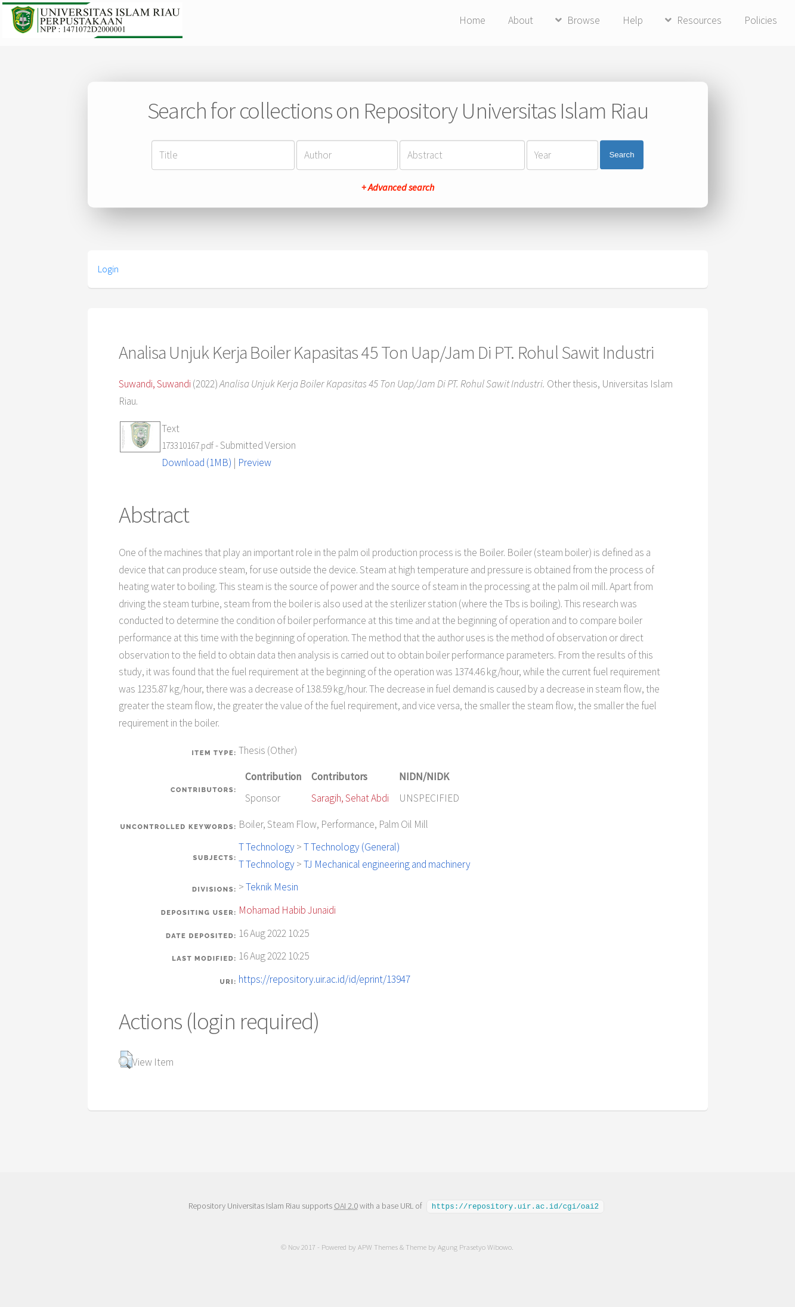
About (520, 20)
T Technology (267, 846)
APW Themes (378, 1246)
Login (108, 269)
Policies (760, 20)
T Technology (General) (352, 846)
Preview (254, 462)
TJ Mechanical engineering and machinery (387, 864)
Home (472, 20)
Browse (583, 20)
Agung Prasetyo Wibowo (475, 1246)
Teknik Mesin (272, 886)
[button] (125, 1060)
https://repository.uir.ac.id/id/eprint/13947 (324, 979)
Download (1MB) (196, 462)
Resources (699, 20)
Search (621, 154)
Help (633, 20)
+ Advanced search (397, 187)
